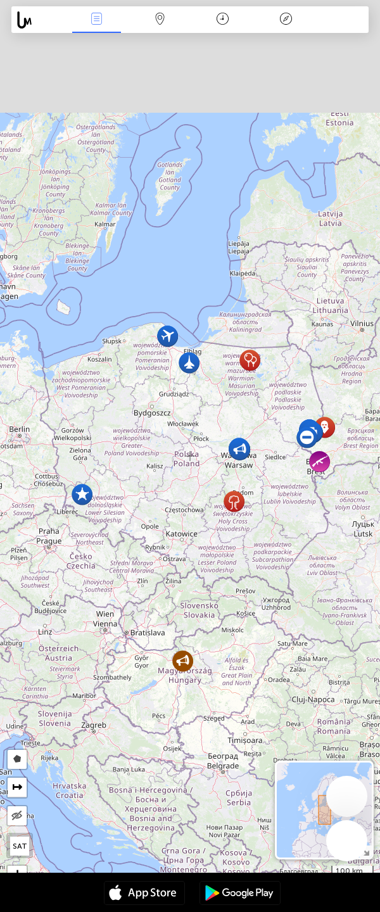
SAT (20, 846)
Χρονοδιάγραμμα (222, 20)
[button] (306, 437)
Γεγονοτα (96, 20)
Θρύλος (285, 20)
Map (159, 20)
